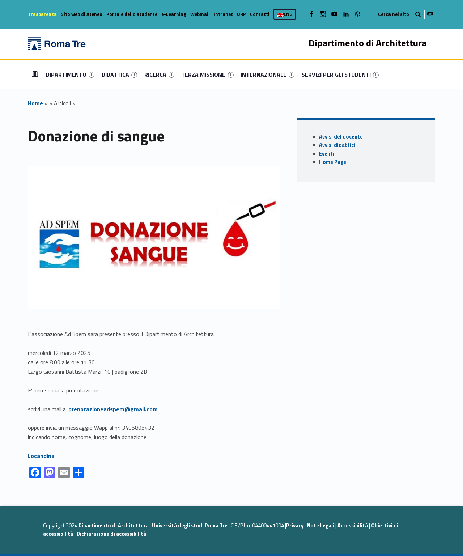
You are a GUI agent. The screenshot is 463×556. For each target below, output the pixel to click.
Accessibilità (352, 526)
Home (35, 74)
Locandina (41, 455)
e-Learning (173, 14)
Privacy (294, 526)
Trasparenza (42, 14)
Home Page (332, 162)
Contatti (259, 14)
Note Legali (320, 526)
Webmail (200, 14)
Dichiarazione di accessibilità (111, 534)
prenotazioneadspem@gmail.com (113, 409)
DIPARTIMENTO (70, 74)
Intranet (223, 14)
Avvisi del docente (341, 137)
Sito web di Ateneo (81, 14)
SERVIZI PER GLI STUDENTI (340, 74)
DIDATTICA (119, 74)
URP (241, 14)
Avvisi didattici (337, 145)
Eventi (326, 154)
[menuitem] (35, 74)
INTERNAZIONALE (267, 74)
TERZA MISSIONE (207, 74)
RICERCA (159, 74)
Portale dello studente (131, 14)
